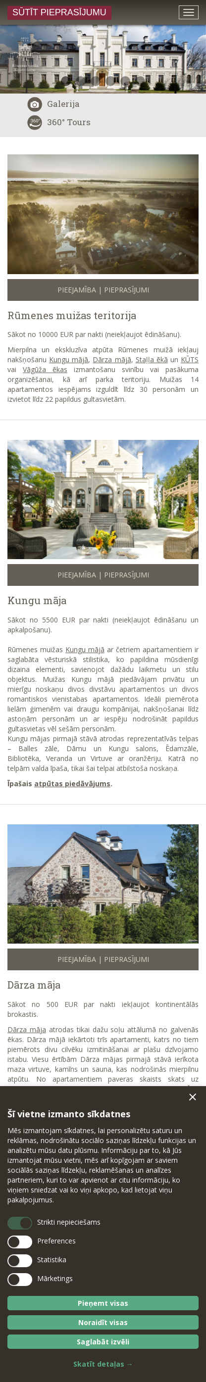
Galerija (53, 103)
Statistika (51, 1259)
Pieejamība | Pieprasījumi (103, 289)
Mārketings (55, 1278)
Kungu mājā (68, 359)
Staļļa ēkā (152, 359)
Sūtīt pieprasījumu (59, 12)
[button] (193, 1097)
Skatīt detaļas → (103, 1364)
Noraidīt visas (103, 1322)
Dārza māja (33, 984)
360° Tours (59, 122)
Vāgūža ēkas (45, 369)
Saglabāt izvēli (103, 1341)
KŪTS (190, 359)
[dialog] (103, 1234)
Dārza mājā (112, 359)
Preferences (56, 1240)
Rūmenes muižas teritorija (71, 315)
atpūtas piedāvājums (72, 783)
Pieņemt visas (103, 1303)
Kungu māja (36, 600)
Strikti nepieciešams (69, 1222)
